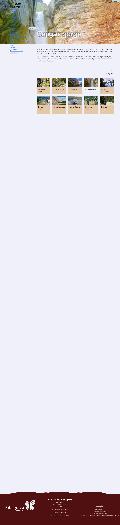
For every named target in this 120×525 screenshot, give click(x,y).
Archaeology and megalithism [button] (20, 313)
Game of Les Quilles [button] (20, 409)
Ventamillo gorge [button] (19, 110)
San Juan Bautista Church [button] (22, 262)
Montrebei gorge (73, 90)
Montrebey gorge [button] (19, 114)
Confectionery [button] (18, 431)
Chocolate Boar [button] (18, 441)
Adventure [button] (14, 13)
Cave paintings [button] (18, 315)
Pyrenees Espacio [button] (19, 350)
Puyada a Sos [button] (20, 214)
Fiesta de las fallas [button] (19, 413)
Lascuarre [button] (17, 236)
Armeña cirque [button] (18, 124)
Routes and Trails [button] (16, 21)
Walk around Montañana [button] (18, 465)
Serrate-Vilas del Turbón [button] (23, 197)
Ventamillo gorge (42, 90)
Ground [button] (13, 161)
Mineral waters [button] (18, 433)
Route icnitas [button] (18, 329)
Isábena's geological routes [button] (22, 128)
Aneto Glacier (75, 107)
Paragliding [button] (17, 135)
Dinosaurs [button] (14, 327)
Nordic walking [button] (18, 220)
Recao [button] (15, 443)
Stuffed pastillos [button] (19, 447)
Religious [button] (14, 297)
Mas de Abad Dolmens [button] (20, 323)
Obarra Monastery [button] (19, 254)
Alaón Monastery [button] (19, 252)
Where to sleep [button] (14, 30)
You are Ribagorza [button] (13, 43)
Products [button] (14, 417)
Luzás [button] (15, 238)
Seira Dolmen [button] (18, 319)
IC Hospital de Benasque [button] (21, 362)
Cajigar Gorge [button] (18, 116)
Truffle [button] (16, 419)
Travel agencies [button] (14, 34)
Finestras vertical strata (90, 108)
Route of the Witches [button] (17, 455)
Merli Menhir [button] (18, 317)
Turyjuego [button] (14, 461)
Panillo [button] (18, 193)
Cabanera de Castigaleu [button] (23, 195)
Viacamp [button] (16, 244)
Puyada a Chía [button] (20, 210)
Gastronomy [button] (14, 17)
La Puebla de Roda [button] (19, 57)
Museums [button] (14, 335)
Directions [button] (13, 24)
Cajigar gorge (90, 89)
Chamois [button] (16, 94)
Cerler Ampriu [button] (20, 218)
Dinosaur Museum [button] (19, 333)
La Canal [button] (19, 187)
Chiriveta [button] (16, 230)
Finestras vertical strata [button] (21, 126)
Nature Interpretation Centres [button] (20, 66)
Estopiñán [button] (17, 232)
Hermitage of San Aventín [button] (22, 277)
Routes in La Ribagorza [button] (18, 471)
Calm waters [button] (17, 141)
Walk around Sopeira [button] (17, 453)
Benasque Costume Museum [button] (22, 390)
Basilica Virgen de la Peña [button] (22, 309)
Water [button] (13, 139)
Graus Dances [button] (18, 396)
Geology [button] (13, 108)
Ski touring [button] (17, 155)
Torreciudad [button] (20, 191)
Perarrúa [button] (16, 242)
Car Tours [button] (14, 469)
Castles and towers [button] (17, 224)
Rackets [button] (16, 157)
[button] (18, 9)
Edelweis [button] (16, 102)
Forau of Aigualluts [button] (19, 118)
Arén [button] (15, 226)
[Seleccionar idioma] (116, 1)
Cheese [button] (16, 423)
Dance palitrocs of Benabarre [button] (23, 411)
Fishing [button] (16, 145)
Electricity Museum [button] (20, 356)
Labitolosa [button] (17, 325)
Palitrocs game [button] (18, 406)
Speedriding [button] (17, 159)
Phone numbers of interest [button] (18, 38)
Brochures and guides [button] (16, 51)
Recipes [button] (13, 437)
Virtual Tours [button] (14, 53)
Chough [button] (16, 98)
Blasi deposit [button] (18, 331)
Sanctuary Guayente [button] (20, 311)
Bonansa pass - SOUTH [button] (23, 200)
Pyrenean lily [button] (18, 106)
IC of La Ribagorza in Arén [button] (22, 82)
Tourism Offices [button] (14, 32)
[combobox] (32, 28)
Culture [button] (13, 15)
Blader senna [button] (18, 104)
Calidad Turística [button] (15, 41)
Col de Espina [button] (20, 204)
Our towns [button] (13, 26)
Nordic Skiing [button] (18, 153)
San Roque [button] (19, 189)
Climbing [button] (16, 167)
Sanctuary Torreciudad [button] (21, 307)
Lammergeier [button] (18, 88)
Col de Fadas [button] (20, 202)
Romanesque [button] (15, 246)
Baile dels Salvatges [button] (20, 402)
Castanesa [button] (19, 208)
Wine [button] (15, 435)
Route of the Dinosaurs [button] (18, 457)
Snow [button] (13, 149)
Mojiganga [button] (17, 398)
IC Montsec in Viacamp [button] (21, 80)
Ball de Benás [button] (18, 400)
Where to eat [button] (14, 28)
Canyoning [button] (17, 147)
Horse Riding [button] (18, 173)
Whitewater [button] (17, 143)
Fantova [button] (16, 234)
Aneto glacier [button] (18, 122)
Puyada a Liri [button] (20, 212)
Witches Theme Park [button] (20, 372)
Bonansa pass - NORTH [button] (23, 199)
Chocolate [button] (17, 427)
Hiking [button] (16, 165)
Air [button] (12, 133)
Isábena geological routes (105, 109)
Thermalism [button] (15, 130)
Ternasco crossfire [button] (19, 445)
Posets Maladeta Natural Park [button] (20, 61)
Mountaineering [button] (18, 163)
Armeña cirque (59, 107)
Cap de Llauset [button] (21, 206)
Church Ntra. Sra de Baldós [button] (22, 295)
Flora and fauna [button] (16, 86)
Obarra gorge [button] (18, 112)
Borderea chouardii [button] (20, 100)
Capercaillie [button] (17, 90)
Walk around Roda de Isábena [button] (20, 451)
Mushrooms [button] (17, 425)
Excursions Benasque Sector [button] (22, 62)
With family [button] (14, 19)
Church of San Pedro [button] (20, 260)
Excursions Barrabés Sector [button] (22, 64)
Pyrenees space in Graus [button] (21, 84)
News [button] (11, 45)
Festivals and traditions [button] (18, 392)
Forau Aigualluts (105, 90)
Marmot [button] (16, 96)
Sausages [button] (17, 421)
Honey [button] (16, 429)
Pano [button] (15, 240)
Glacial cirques (40, 108)
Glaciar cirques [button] (18, 120)
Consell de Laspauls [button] (20, 404)
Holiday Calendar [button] (19, 394)
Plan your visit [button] (12, 22)
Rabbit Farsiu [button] (18, 439)
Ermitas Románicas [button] (19, 59)
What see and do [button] (13, 9)
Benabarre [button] (17, 228)
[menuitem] (18, 15)
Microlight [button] (17, 137)
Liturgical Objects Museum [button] (22, 354)
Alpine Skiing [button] (18, 151)
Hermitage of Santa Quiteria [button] (22, 271)
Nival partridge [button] (18, 92)
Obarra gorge (59, 89)
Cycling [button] (16, 177)
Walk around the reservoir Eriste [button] (21, 463)
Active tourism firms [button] (16, 36)
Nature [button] (13, 11)
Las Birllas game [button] (19, 408)
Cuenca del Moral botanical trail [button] (21, 459)
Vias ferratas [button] (18, 169)
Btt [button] (14, 171)
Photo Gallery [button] (14, 49)
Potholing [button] (17, 175)
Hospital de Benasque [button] (23, 216)
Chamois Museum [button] (19, 340)
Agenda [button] (12, 47)
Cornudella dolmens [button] (20, 321)
